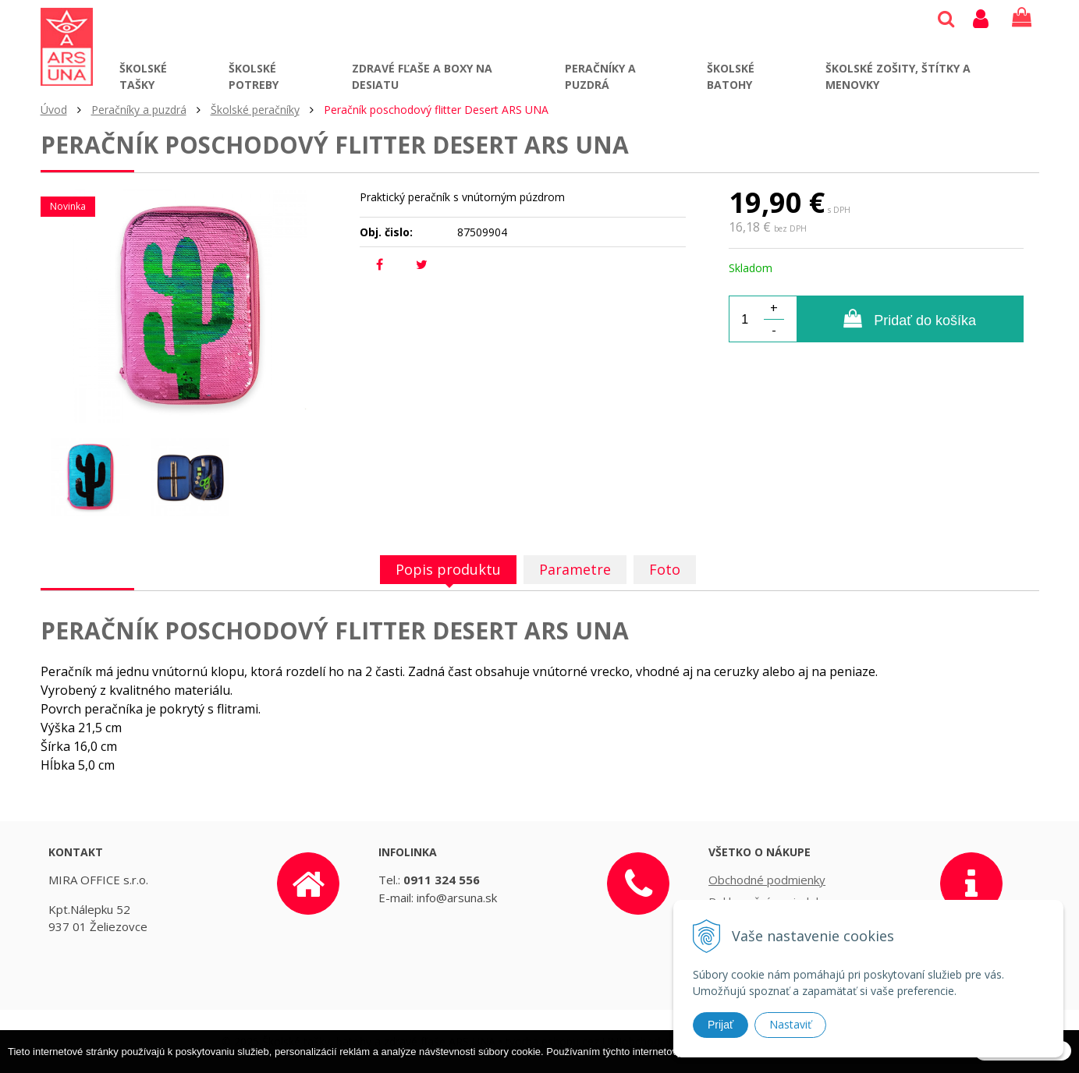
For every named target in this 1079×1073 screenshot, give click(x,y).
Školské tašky (143, 76)
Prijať (720, 1024)
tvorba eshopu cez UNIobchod (583, 1041)
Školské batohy (730, 76)
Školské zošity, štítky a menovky (898, 76)
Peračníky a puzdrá (600, 76)
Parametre (575, 569)
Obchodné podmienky (766, 879)
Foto (664, 569)
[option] (90, 477)
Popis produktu (448, 569)
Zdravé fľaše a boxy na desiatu (422, 76)
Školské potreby (254, 76)
